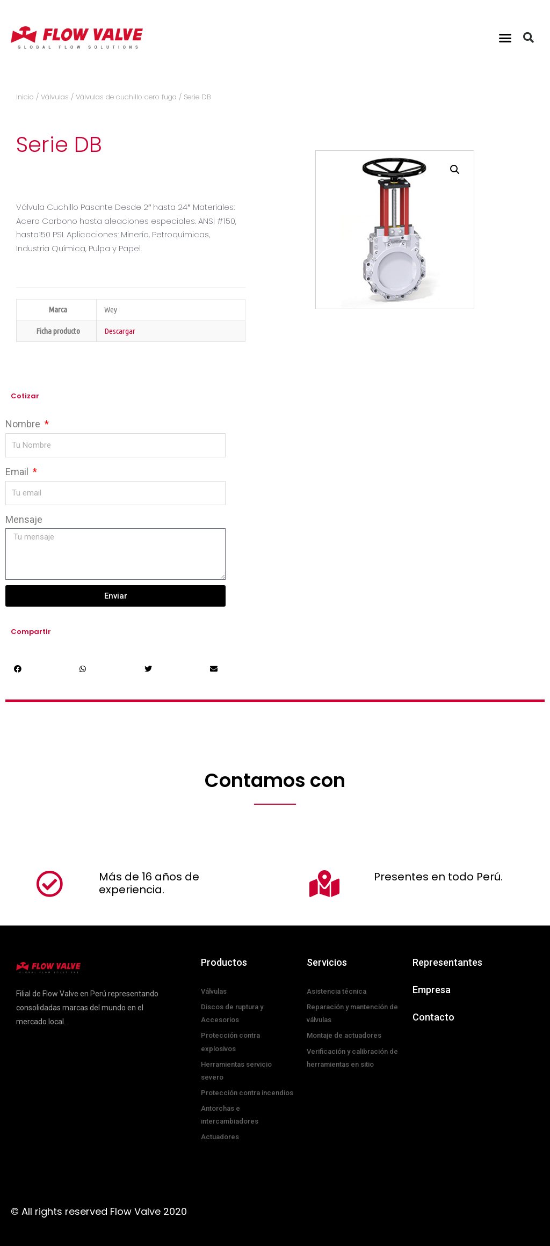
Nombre (23, 423)
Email (18, 471)
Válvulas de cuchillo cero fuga (126, 97)
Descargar (119, 331)
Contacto (433, 1017)
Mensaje (23, 519)
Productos (224, 962)
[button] (505, 37)
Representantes (447, 962)
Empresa (431, 989)
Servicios (327, 962)
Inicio (25, 97)
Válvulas (55, 97)
